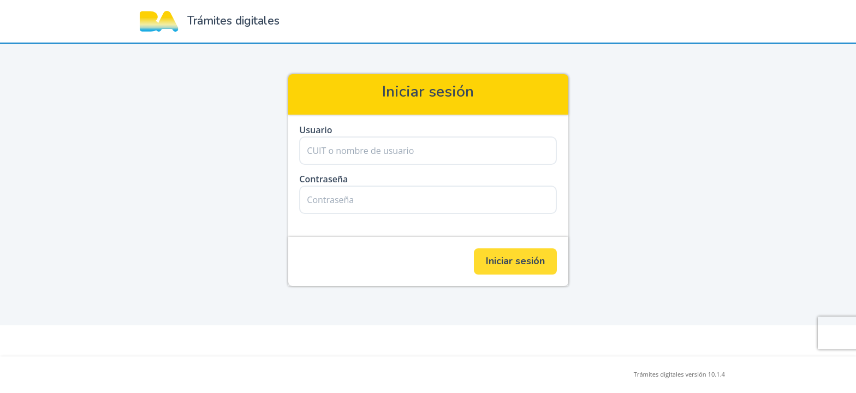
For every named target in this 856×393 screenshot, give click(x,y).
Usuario (315, 130)
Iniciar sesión (515, 260)
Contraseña (323, 179)
